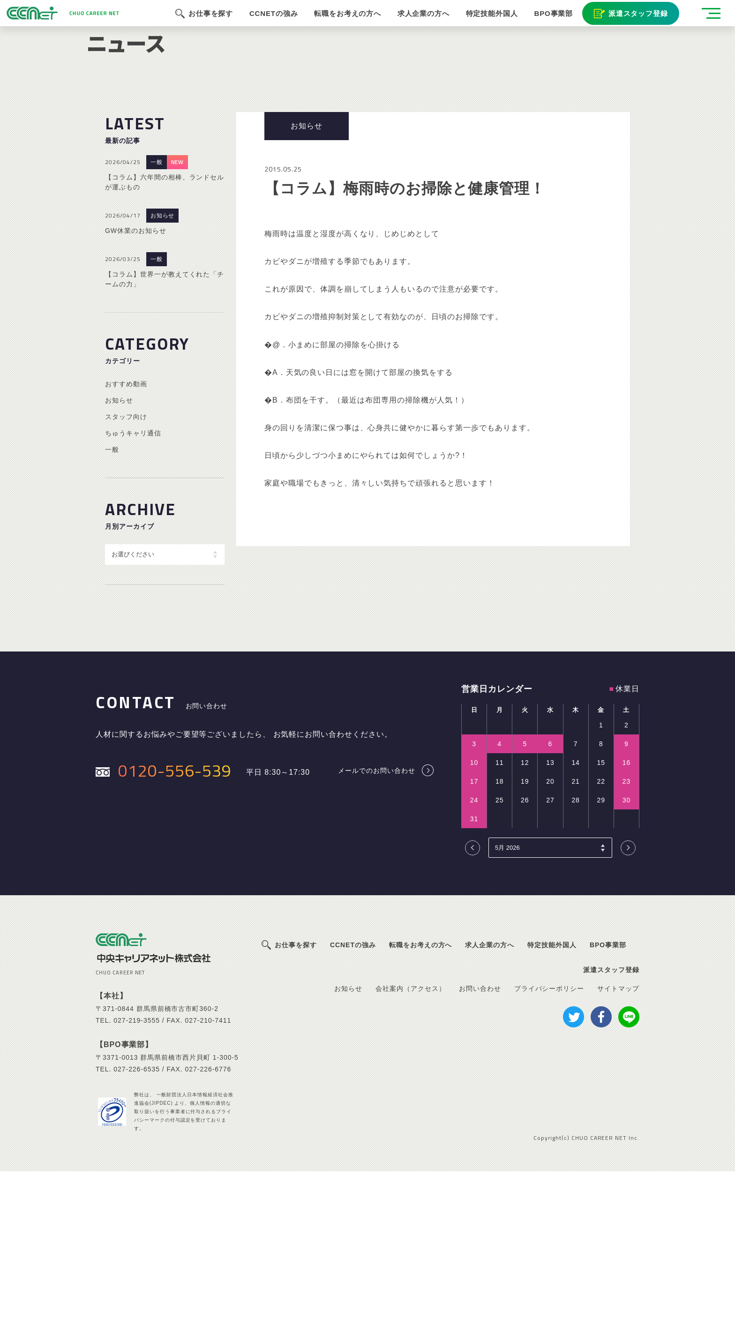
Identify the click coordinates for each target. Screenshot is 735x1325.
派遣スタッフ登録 (634, 23)
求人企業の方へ (417, 23)
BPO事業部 (548, 23)
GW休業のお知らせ (135, 384)
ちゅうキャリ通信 (133, 586)
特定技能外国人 (486, 23)
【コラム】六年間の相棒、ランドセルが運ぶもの (164, 335)
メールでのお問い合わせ (376, 924)
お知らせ (162, 369)
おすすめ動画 (126, 537)
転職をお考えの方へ (341, 23)
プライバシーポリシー (549, 1141)
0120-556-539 (175, 923)
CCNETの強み (266, 23)
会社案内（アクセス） (410, 1141)
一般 (156, 316)
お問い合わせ (480, 1141)
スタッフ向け (126, 570)
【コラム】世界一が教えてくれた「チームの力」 (164, 433)
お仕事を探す (202, 23)
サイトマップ (618, 1141)
